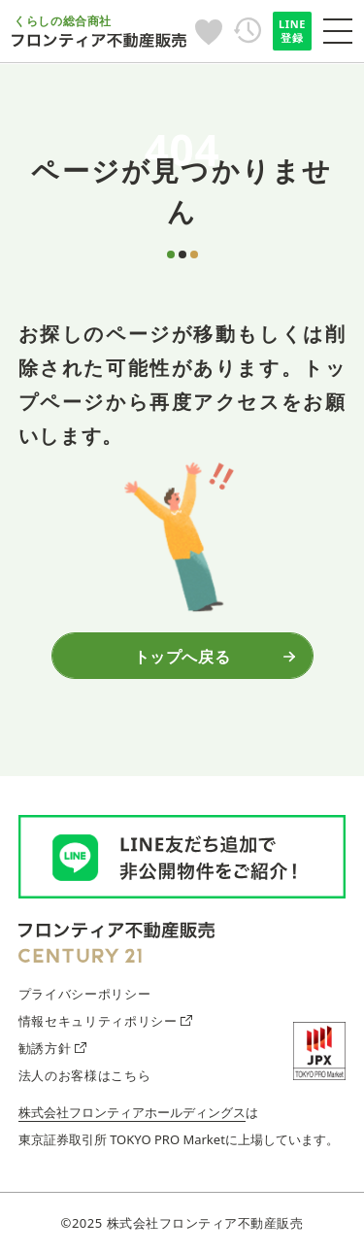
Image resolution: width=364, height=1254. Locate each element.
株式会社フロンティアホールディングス (132, 1112)
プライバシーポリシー (84, 993)
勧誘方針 (52, 1048)
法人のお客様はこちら (84, 1075)
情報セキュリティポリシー (105, 1021)
